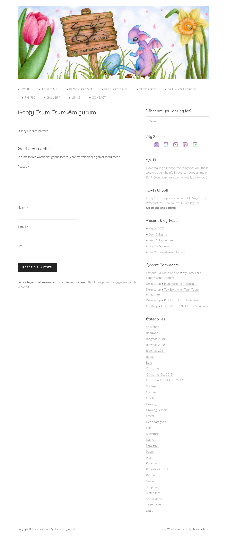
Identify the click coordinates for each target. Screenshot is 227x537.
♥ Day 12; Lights (156, 234)
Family (163, 529)
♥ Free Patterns (114, 89)
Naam (23, 207)
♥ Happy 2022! (155, 228)
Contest (151, 386)
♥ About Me (48, 89)
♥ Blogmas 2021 (79, 89)
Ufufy (149, 511)
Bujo (149, 362)
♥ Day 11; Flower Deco (160, 240)
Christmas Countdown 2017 (164, 380)
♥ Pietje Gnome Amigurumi (179, 283)
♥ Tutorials (146, 89)
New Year (152, 445)
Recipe (150, 475)
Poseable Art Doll (157, 469)
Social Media (154, 499)
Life (148, 428)
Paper (150, 451)
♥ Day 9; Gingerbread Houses (165, 252)
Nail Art (151, 440)
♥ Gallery (52, 97)
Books (150, 357)
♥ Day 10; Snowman (159, 246)
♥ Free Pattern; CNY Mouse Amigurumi (184, 306)
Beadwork (152, 333)
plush (149, 457)
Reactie (24, 166)
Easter (150, 416)
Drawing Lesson (156, 410)
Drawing (151, 404)
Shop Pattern (154, 487)
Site (20, 246)
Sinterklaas (153, 493)
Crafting (151, 392)
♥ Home (24, 89)
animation (152, 327)
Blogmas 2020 (155, 345)
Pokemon (152, 463)
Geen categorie (156, 422)
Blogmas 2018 (155, 339)
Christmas (152, 368)
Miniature (152, 434)
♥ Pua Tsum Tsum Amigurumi (181, 300)
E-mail (23, 226)
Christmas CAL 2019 (159, 374)
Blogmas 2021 (155, 350)
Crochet (151, 398)
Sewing (150, 481)
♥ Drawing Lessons (181, 89)
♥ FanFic (28, 97)
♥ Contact (97, 97)
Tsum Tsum (153, 505)
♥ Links (74, 97)
